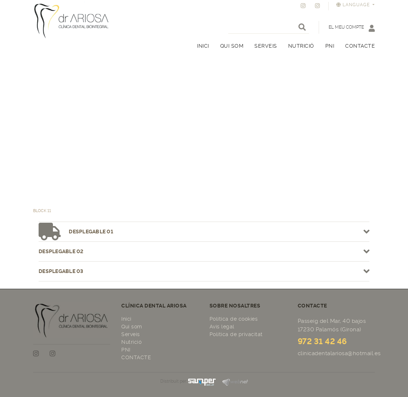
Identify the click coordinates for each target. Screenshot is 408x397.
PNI (125, 350)
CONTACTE (136, 357)
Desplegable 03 (204, 271)
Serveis (130, 334)
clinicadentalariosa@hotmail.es (339, 353)
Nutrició (131, 342)
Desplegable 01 (204, 231)
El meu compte (352, 28)
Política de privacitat (236, 334)
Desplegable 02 (204, 251)
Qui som (131, 326)
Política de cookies (234, 319)
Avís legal (222, 326)
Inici (126, 319)
